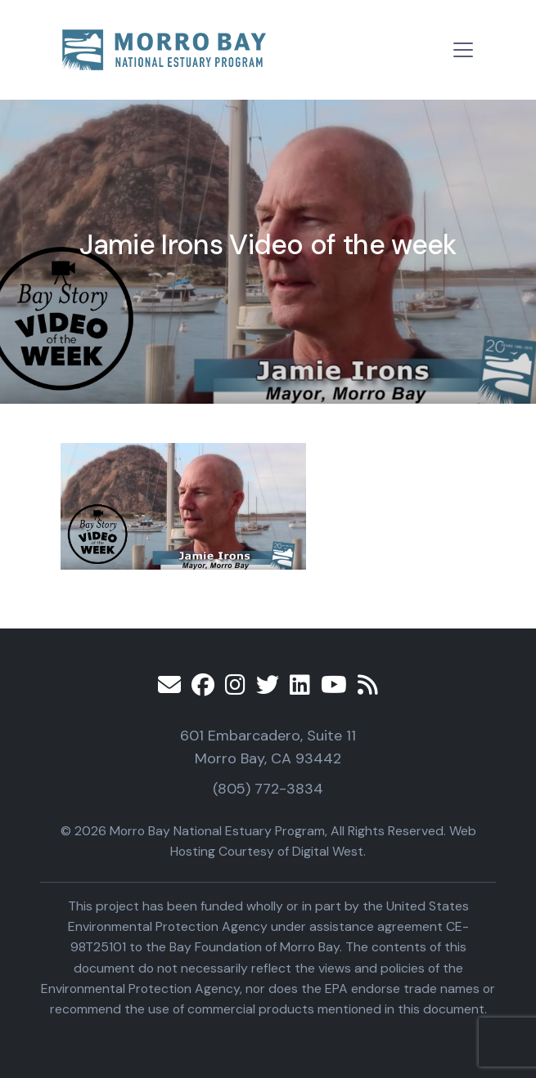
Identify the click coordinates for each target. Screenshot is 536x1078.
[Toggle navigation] (463, 50)
